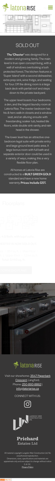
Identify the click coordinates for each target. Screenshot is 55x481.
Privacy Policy (27, 467)
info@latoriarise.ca (27, 388)
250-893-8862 (31, 384)
